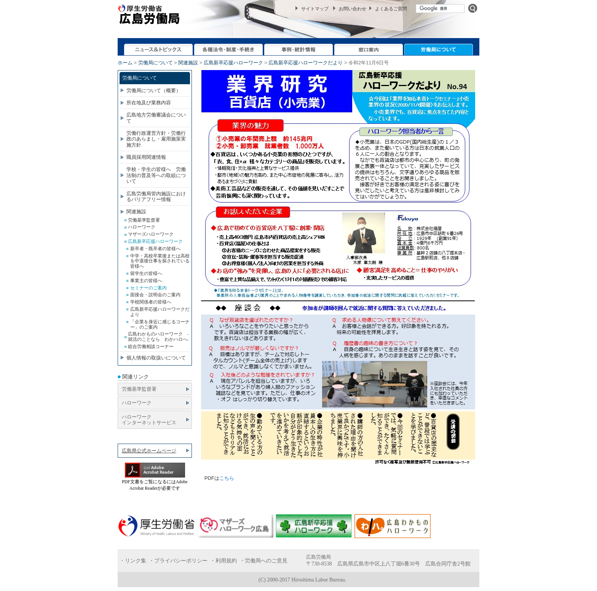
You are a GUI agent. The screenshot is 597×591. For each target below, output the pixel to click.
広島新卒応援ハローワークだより (305, 62)
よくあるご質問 (391, 8)
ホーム (125, 62)
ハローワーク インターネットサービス (149, 419)
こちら (226, 478)
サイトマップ (315, 8)
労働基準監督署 (139, 389)
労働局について (155, 62)
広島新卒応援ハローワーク (233, 62)
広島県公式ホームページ (149, 451)
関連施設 (188, 62)
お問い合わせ (352, 8)
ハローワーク (137, 403)
